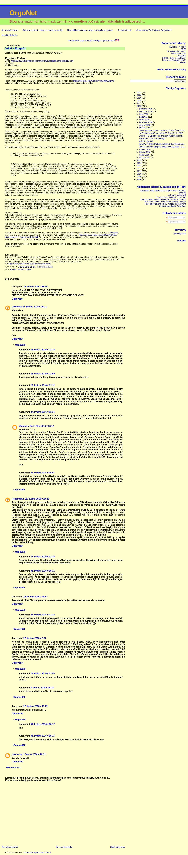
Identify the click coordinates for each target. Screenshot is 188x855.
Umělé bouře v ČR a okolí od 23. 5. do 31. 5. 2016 (161, 133)
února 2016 (144, 155)
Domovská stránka (10, 30)
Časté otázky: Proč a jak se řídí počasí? (154, 30)
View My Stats (179, 233)
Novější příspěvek (10, 847)
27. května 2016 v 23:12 (42, 426)
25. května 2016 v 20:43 (37, 499)
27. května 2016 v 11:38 (43, 615)
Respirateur (18, 499)
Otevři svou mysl (178, 53)
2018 (139, 100)
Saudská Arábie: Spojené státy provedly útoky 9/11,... (162, 147)
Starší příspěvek (117, 847)
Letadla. (28, 269)
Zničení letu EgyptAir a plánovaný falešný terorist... (161, 136)
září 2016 (143, 117)
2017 (139, 103)
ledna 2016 (144, 157)
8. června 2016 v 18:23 (42, 687)
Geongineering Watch (176, 51)
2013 (139, 166)
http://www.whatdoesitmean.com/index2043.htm (29, 264)
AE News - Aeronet (177, 47)
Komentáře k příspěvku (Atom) (37, 852)
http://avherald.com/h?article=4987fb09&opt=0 (93, 81)
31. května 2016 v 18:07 (43, 473)
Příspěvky (171, 218)
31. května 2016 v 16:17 (43, 724)
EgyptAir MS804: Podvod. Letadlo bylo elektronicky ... (162, 144)
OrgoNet (23, 13)
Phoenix (114, 233)
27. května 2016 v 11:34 (43, 412)
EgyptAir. (13, 269)
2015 (139, 160)
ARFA (183, 49)
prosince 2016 (145, 109)
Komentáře (172, 222)
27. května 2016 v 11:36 (43, 556)
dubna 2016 (144, 149)
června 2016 (145, 125)
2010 (139, 174)
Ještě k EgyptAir (146, 141)
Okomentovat (13, 767)
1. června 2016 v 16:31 (33, 754)
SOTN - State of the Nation (174, 58)
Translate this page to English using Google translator (93, 41)
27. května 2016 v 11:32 (43, 385)
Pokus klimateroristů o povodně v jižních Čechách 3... (162, 130)
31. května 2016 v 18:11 (43, 571)
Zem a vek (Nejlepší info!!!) (174, 60)
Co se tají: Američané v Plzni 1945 (171, 197)
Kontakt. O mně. (124, 30)
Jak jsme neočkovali (177, 195)
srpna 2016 (144, 119)
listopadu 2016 (146, 111)
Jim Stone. (21, 269)
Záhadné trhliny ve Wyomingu (152, 138)
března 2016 (145, 152)
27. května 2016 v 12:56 (43, 673)
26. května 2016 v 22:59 (43, 374)
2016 (139, 106)
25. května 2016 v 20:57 (35, 597)
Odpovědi (20, 345)
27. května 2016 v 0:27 (34, 638)
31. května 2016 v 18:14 (43, 736)
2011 (139, 171)
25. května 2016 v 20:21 (34, 307)
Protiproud (181, 56)
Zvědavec (181, 62)
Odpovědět (17, 299)
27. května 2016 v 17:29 (35, 706)
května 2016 (145, 128)
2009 (139, 176)
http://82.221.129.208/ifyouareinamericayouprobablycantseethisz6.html (42, 61)
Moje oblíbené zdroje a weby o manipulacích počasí (90, 30)
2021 (139, 92)
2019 (139, 98)
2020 (139, 95)
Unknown (17, 307)
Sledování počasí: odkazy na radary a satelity (42, 30)
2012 (139, 168)
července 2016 (146, 122)
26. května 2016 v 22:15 (43, 350)
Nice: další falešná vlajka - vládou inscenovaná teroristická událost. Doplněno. (165, 205)
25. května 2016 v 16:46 (35, 286)
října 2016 (144, 114)
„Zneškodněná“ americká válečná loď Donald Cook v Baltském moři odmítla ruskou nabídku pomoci (163, 200)
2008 (139, 179)
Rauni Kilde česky (9, 35)
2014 (139, 163)
